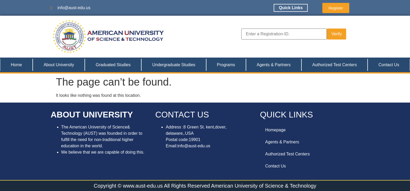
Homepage (275, 130)
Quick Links (291, 7)
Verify (336, 34)
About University (59, 65)
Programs (226, 65)
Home (16, 65)
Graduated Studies (113, 65)
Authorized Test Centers (334, 65)
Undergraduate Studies (173, 65)
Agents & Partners (274, 65)
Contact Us (389, 65)
